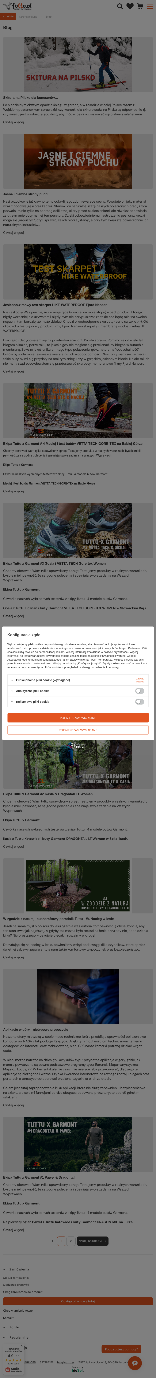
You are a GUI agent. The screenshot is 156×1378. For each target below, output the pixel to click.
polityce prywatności (116, 652)
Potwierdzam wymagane (78, 730)
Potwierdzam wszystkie (78, 718)
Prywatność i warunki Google (118, 655)
